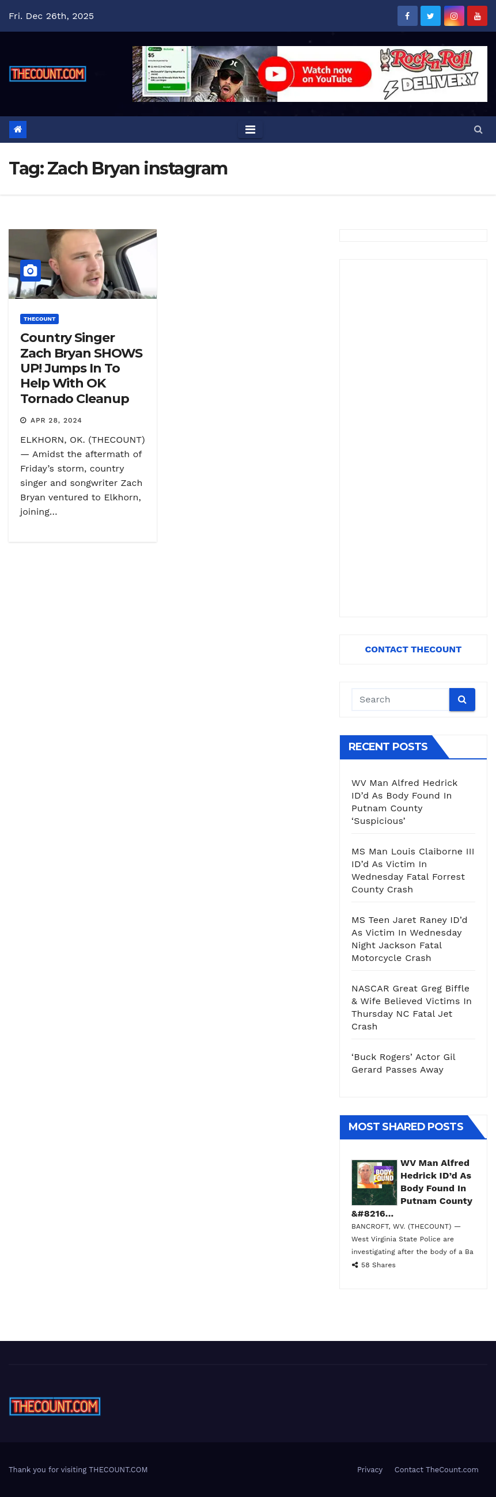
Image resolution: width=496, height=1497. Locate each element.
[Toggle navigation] (250, 129)
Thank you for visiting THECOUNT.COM (78, 1469)
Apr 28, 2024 (56, 420)
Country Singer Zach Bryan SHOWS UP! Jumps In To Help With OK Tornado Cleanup (81, 368)
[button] (478, 129)
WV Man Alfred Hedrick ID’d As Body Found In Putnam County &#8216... (411, 1188)
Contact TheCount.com (437, 1469)
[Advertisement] (413, 438)
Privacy (370, 1469)
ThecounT (39, 319)
